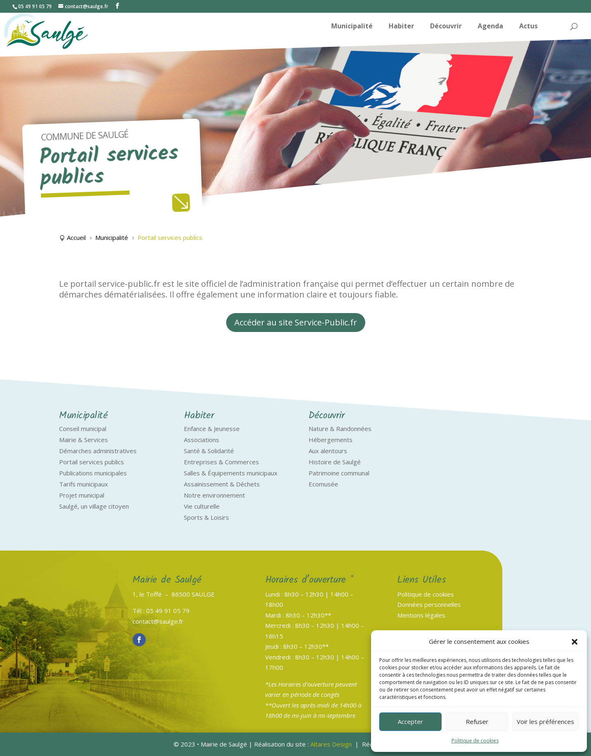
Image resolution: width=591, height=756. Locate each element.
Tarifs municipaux (83, 484)
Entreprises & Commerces (221, 462)
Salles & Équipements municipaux (230, 473)
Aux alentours (328, 451)
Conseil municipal (82, 428)
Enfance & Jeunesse (212, 428)
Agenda (490, 26)
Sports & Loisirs (206, 517)
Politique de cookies (475, 740)
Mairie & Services (83, 440)
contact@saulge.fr (158, 621)
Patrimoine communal (339, 473)
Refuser (477, 721)
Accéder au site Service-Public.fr (295, 322)
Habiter (401, 26)
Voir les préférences (545, 721)
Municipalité (352, 26)
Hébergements (331, 440)
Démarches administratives (98, 451)
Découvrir (446, 26)
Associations (201, 440)
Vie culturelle (202, 506)
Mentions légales (421, 615)
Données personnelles (429, 604)
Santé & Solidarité (209, 451)
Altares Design (331, 744)
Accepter (410, 721)
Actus (528, 26)
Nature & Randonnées (340, 428)
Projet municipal (81, 495)
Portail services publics (91, 462)
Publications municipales (93, 473)
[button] (574, 642)
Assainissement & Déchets (222, 484)
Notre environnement (214, 495)
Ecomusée (323, 484)
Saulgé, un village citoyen (94, 506)
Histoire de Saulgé (335, 462)
